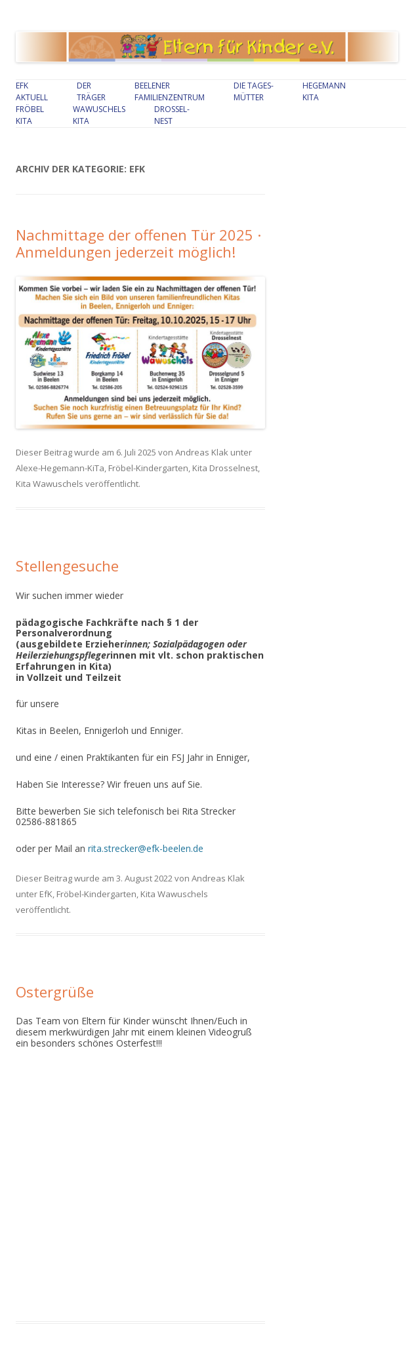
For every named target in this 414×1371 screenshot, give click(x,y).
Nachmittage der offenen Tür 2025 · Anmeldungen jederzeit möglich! (138, 243)
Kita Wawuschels (49, 484)
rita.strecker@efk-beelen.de (145, 848)
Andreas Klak (201, 452)
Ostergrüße (55, 991)
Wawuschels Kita (99, 115)
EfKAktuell (32, 91)
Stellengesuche (67, 565)
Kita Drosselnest (225, 468)
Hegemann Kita (324, 91)
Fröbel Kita (30, 115)
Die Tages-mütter (254, 91)
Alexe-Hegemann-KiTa (60, 468)
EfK (45, 894)
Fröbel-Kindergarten (148, 468)
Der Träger (91, 91)
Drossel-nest (172, 115)
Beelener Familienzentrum (170, 91)
